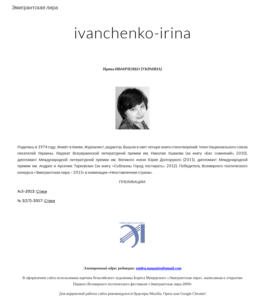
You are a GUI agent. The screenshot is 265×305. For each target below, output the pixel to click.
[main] (133, 32)
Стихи (41, 191)
